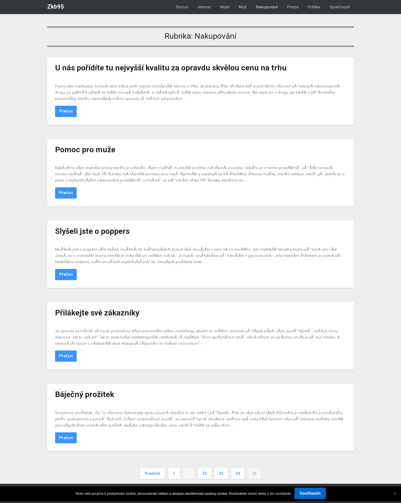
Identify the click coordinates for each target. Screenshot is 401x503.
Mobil (224, 7)
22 (204, 475)
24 (238, 475)
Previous (152, 475)
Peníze (293, 7)
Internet (204, 7)
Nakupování (267, 7)
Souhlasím (310, 493)
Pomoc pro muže (85, 149)
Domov (182, 7)
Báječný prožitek (84, 395)
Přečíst (66, 111)
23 (221, 475)
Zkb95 (55, 6)
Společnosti (340, 7)
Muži (243, 7)
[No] (394, 493)
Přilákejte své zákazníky (97, 313)
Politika (314, 7)
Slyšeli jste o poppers (92, 231)
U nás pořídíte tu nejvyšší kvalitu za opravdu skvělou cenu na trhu (171, 67)
